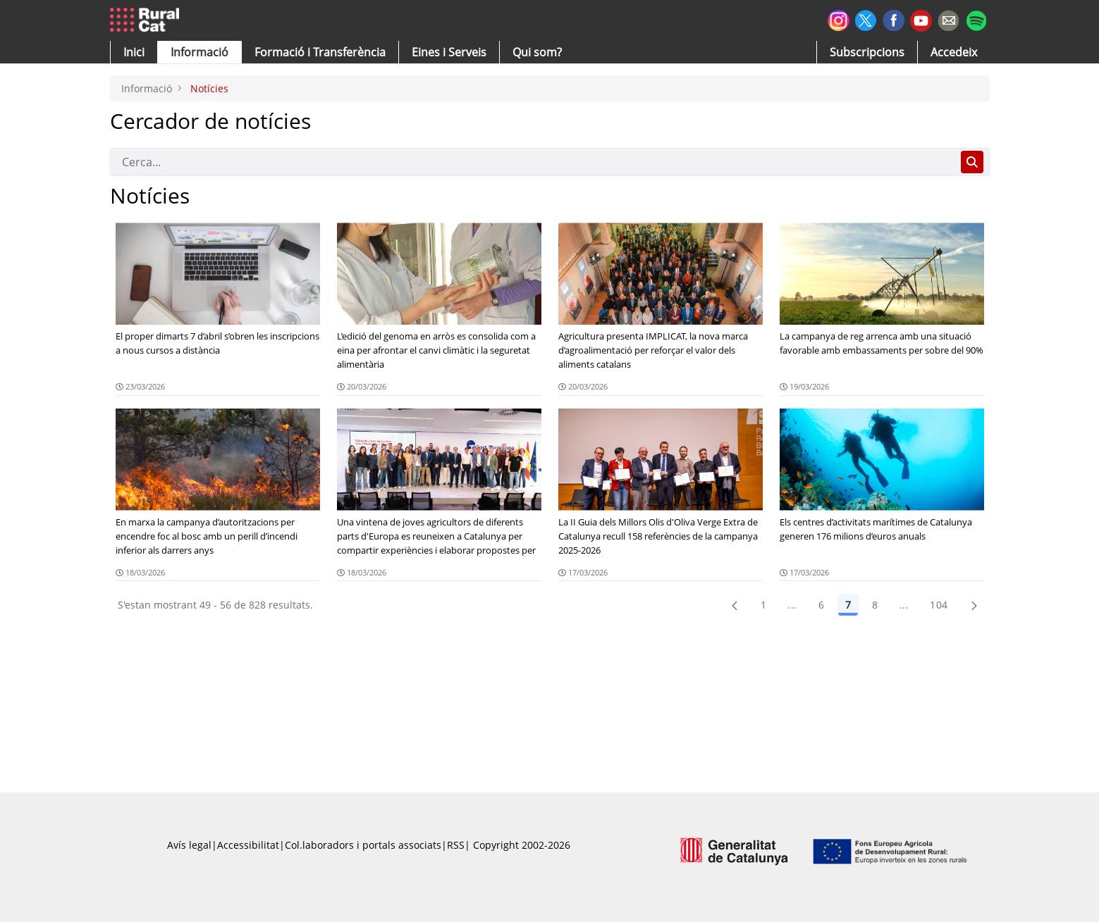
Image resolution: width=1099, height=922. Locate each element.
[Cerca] (532, 162)
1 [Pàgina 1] (763, 604)
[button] (134, 52)
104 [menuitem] (938, 604)
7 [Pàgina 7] (848, 604)
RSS (456, 845)
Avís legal (189, 845)
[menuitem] (320, 52)
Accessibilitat (248, 845)
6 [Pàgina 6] (821, 604)
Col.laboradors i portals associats (363, 845)
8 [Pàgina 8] (875, 604)
